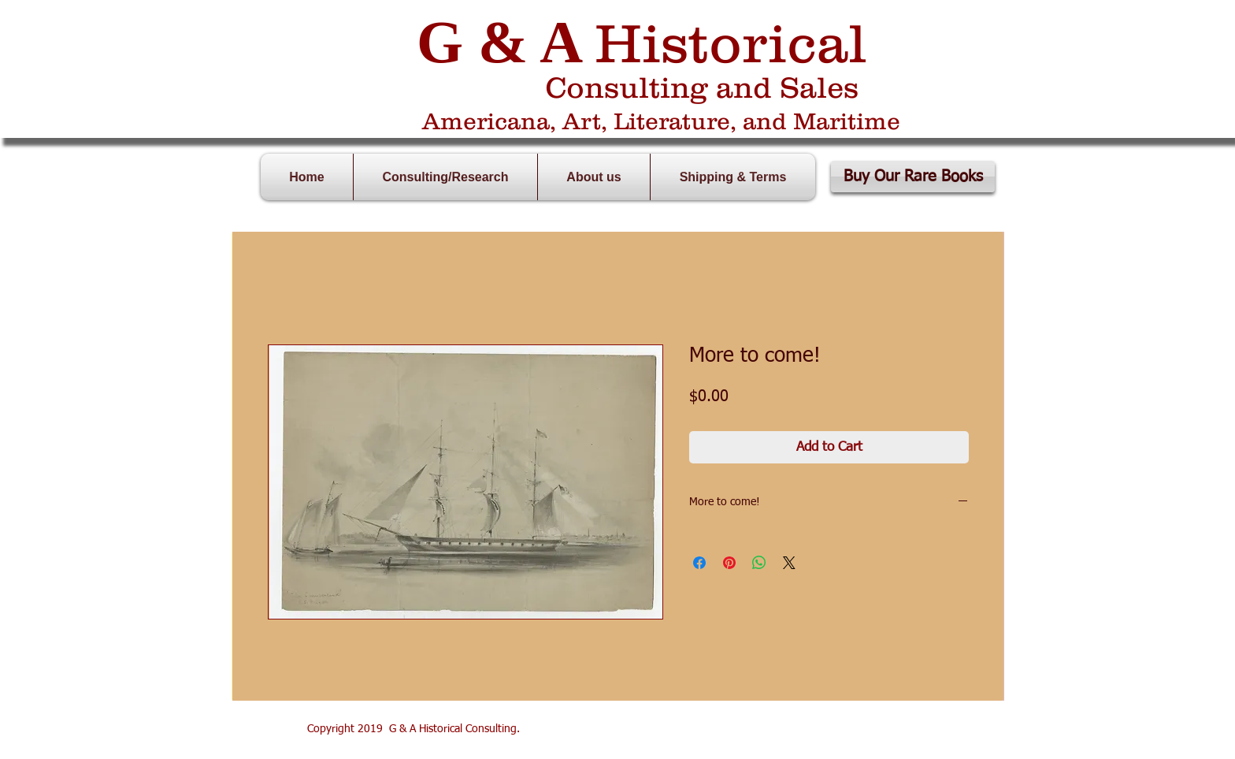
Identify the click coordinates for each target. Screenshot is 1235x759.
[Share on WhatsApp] (759, 562)
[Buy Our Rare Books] (913, 176)
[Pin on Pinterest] (729, 562)
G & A (498, 42)
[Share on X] (789, 562)
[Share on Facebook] (699, 562)
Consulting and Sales (702, 87)
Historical (731, 42)
